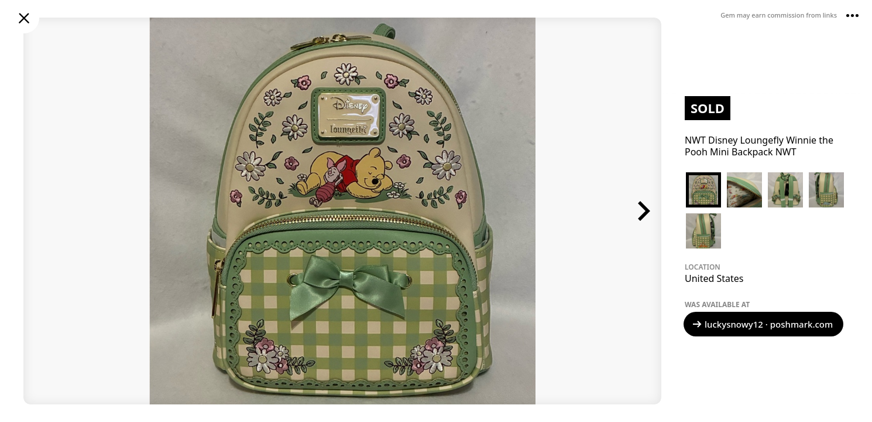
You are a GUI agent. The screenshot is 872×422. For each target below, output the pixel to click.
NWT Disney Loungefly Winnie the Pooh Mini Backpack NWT (759, 146)
